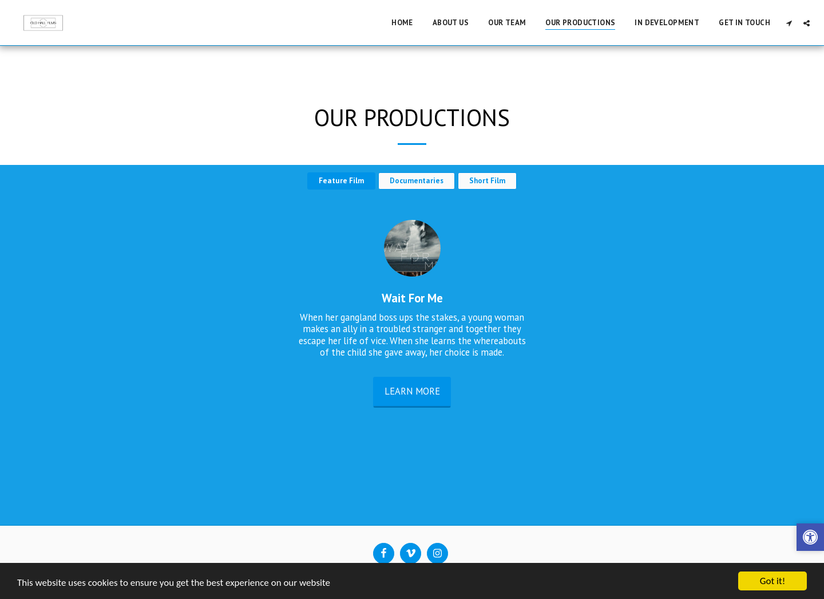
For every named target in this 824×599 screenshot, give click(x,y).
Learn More (412, 391)
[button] (789, 23)
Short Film (487, 181)
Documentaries (416, 181)
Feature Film (341, 181)
